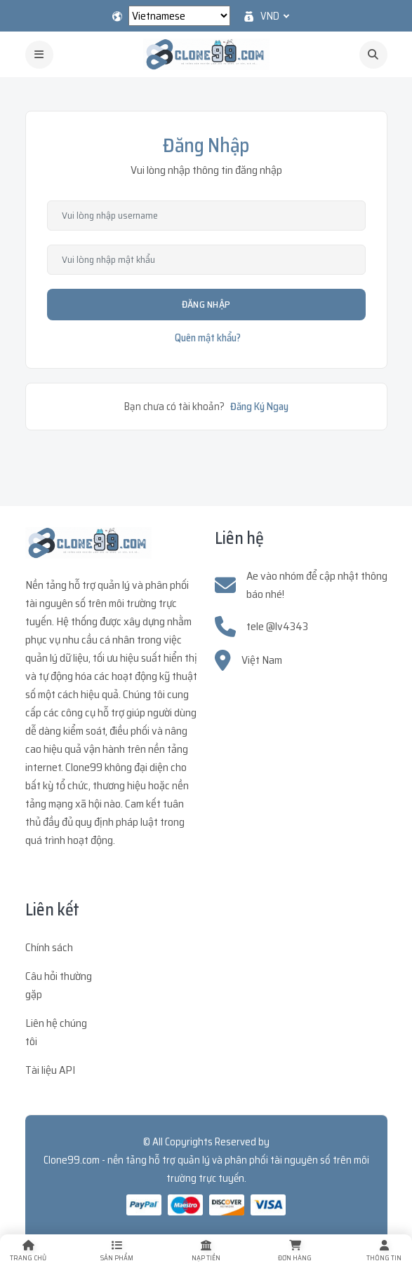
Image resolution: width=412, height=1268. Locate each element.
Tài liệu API (50, 1070)
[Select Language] (179, 16)
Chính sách (49, 947)
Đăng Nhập (206, 304)
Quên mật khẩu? (208, 337)
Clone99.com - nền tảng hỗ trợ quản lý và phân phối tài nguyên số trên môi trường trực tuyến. (206, 1169)
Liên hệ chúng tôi (56, 1032)
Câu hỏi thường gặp (58, 985)
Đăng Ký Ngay (259, 406)
